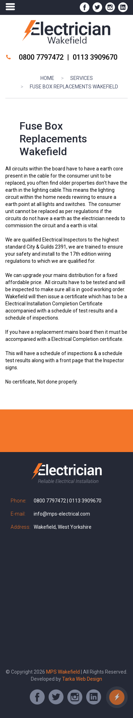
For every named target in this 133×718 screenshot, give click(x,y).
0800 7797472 (41, 57)
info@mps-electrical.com (62, 514)
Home (47, 78)
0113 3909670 (95, 57)
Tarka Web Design (82, 679)
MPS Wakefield (63, 672)
